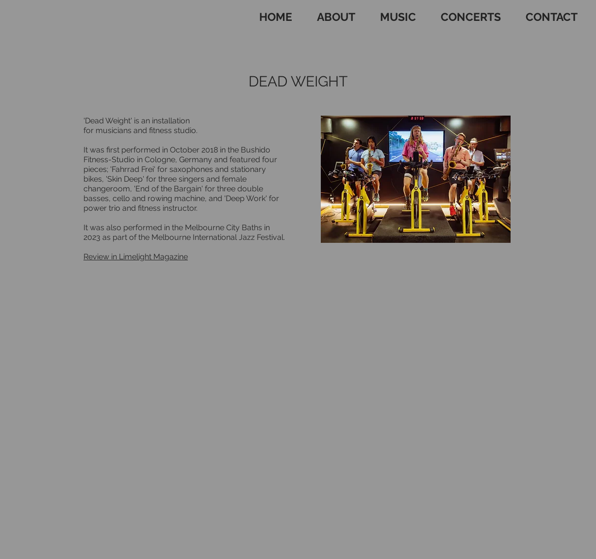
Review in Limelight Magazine (135, 256)
